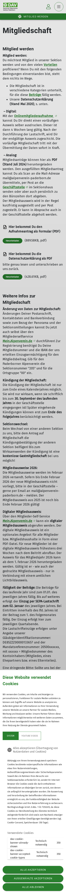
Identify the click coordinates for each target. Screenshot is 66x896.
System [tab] (10, 736)
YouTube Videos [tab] (29, 736)
